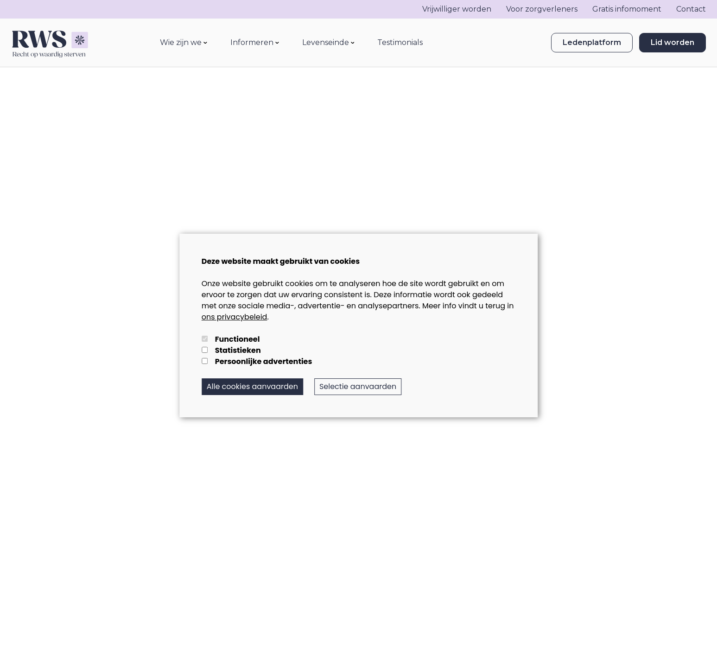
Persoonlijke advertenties (263, 361)
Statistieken (238, 350)
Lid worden (672, 42)
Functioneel (237, 339)
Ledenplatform (592, 42)
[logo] (49, 42)
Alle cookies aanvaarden (252, 386)
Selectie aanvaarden (357, 386)
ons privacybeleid (234, 317)
